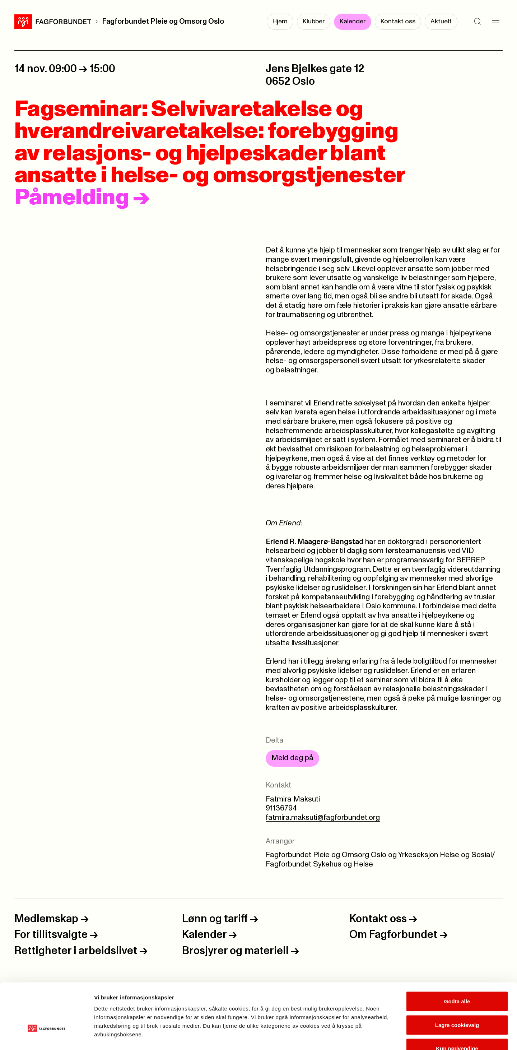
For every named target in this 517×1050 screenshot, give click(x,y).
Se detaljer (386, 1036)
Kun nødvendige (457, 1003)
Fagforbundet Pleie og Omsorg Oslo (163, 21)
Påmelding (82, 198)
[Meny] (495, 21)
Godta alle (457, 956)
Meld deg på (292, 758)
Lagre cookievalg (457, 979)
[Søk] (477, 21)
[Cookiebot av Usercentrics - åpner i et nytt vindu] (46, 1036)
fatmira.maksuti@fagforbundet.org (323, 817)
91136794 (281, 808)
